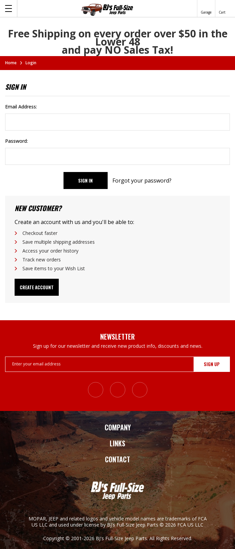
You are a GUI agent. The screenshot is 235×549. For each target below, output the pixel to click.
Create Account (37, 287)
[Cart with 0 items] (222, 8)
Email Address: (21, 106)
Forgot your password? (141, 180)
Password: (16, 141)
